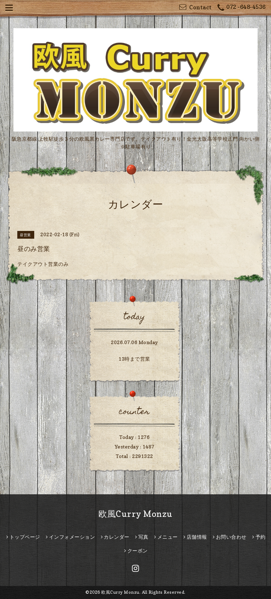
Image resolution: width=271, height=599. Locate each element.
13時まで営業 (134, 359)
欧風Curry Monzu (135, 514)
